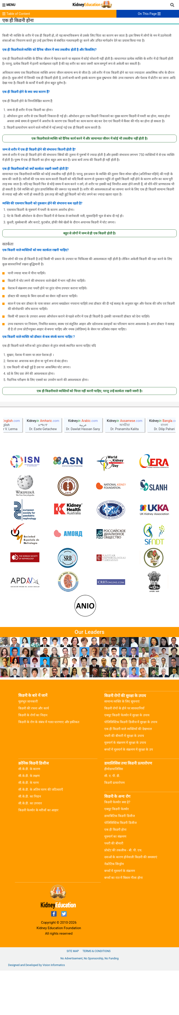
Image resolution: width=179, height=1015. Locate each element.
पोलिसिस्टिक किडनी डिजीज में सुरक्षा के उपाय (130, 766)
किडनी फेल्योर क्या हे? (117, 846)
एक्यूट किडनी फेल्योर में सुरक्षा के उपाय (126, 759)
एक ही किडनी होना (115, 874)
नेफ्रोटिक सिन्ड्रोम (114, 908)
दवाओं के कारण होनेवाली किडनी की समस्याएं (130, 901)
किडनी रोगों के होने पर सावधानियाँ (124, 752)
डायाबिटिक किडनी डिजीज (119, 860)
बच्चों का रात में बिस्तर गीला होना (123, 922)
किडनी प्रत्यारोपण (114, 827)
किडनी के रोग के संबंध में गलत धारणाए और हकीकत (48, 766)
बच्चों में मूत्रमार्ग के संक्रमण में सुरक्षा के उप (128, 794)
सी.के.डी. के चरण (28, 827)
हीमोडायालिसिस (113, 813)
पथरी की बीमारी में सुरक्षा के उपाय (124, 780)
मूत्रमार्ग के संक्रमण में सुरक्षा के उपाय (125, 787)
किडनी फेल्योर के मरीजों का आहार (38, 854)
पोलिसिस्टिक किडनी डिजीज (120, 867)
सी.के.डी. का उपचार (30, 847)
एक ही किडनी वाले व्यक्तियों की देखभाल (128, 773)
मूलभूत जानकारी (28, 746)
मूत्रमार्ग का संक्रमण (115, 881)
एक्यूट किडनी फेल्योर (116, 853)
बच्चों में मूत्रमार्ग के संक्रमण (119, 915)
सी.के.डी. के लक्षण (29, 820)
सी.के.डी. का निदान (29, 841)
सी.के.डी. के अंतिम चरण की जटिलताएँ (40, 834)
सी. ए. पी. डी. (112, 820)
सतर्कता (7, 244)
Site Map (73, 995)
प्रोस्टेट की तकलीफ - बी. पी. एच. (123, 894)
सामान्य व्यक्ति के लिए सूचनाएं (122, 746)
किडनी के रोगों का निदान (32, 759)
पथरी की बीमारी (113, 888)
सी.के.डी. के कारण (29, 813)
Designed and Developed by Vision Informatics (36, 1009)
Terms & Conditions (96, 995)
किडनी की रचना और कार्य (33, 752)
